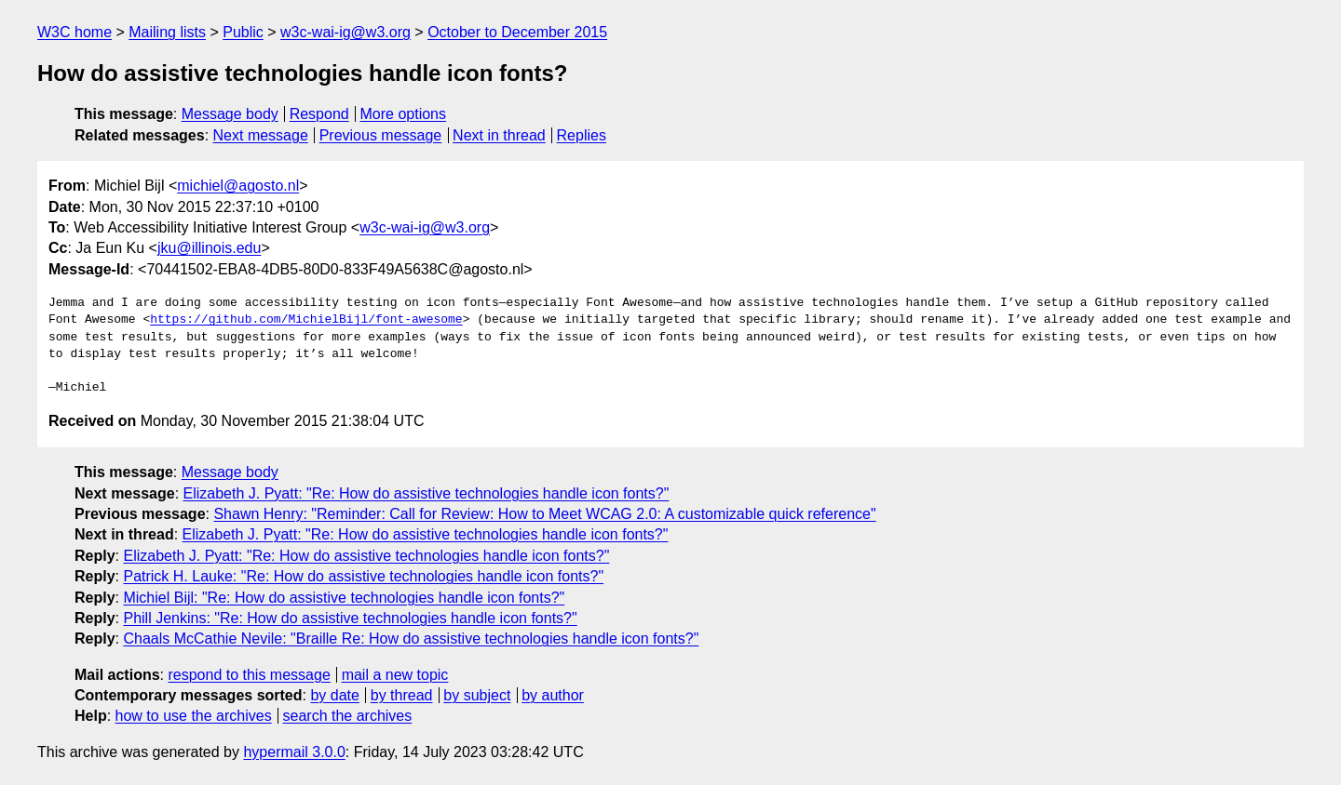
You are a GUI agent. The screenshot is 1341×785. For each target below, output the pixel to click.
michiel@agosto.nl (238, 185)
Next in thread (499, 135)
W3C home (74, 32)
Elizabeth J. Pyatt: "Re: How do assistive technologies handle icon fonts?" (426, 493)
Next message (260, 135)
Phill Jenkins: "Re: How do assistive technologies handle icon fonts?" (349, 618)
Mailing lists (167, 32)
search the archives (348, 716)
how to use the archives (193, 716)
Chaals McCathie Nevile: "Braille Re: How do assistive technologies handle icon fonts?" (410, 638)
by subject (476, 695)
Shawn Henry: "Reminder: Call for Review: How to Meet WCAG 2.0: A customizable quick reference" (544, 514)
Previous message (380, 135)
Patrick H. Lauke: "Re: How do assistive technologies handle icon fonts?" (363, 576)
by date (334, 695)
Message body (230, 114)
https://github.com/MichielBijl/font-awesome (306, 320)
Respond (319, 114)
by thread (402, 695)
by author (553, 695)
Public (243, 32)
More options (403, 114)
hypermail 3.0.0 (294, 752)
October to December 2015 (517, 32)
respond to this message (249, 675)
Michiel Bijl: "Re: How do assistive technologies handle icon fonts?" (343, 597)
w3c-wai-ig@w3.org (345, 32)
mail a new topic (395, 675)
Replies (581, 135)
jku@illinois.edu (209, 248)
